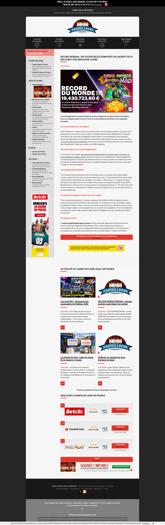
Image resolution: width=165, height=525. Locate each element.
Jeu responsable (86, 489)
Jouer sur (120, 410)
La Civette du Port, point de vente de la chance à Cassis (77, 358)
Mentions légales (62, 489)
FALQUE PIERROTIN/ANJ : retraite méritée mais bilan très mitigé (115, 302)
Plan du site (98, 489)
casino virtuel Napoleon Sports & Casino (76, 223)
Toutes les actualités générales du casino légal (97, 237)
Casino (97, 459)
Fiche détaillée (120, 414)
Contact (105, 489)
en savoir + (146, 523)
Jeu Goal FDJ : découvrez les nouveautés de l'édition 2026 (74, 302)
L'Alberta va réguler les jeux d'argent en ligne (111, 358)
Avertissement (75, 489)
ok (153, 523)
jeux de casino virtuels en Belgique (75, 142)
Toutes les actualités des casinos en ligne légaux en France (97, 390)
